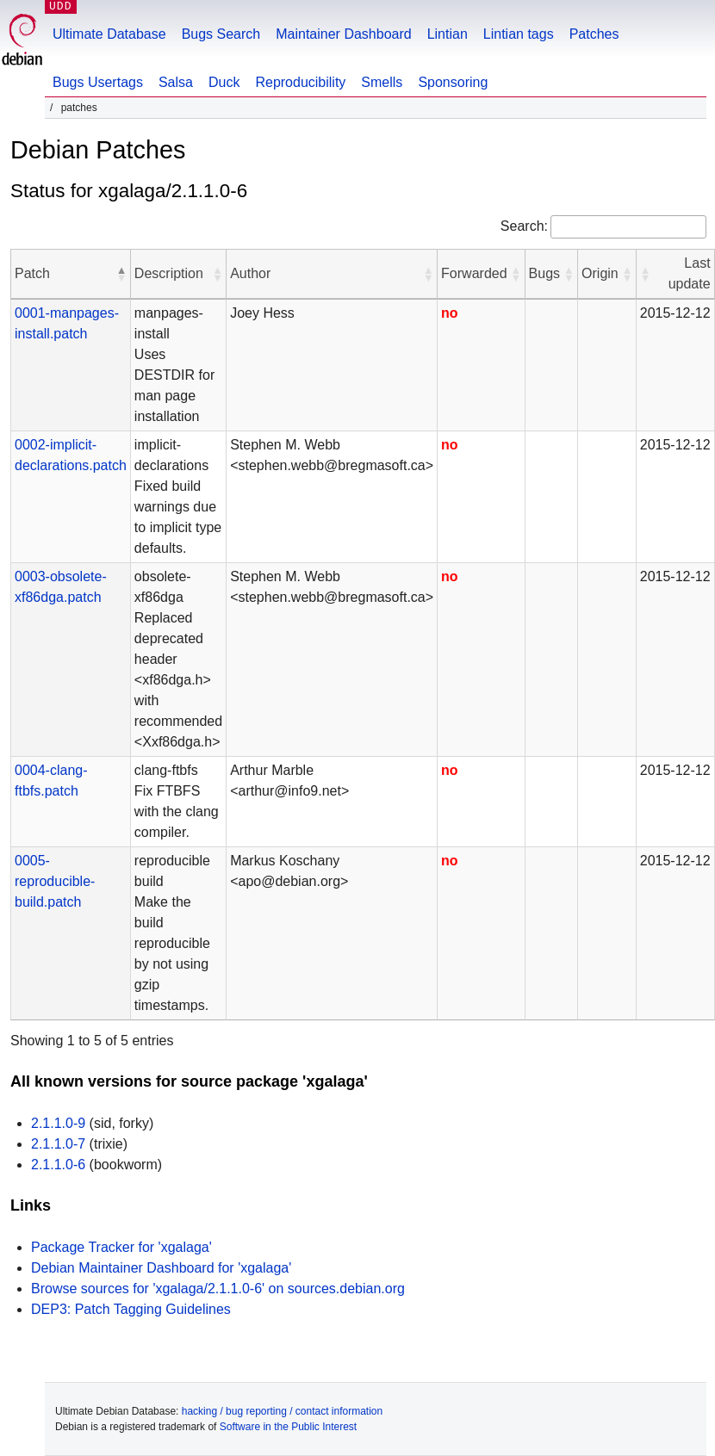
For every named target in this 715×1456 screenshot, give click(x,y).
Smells (381, 82)
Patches (594, 34)
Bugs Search (221, 34)
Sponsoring (453, 82)
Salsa (176, 82)
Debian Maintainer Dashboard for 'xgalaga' (161, 1268)
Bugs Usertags (98, 82)
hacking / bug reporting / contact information (282, 1411)
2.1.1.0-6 (58, 1164)
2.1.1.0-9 (58, 1123)
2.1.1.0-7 (58, 1144)
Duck (223, 82)
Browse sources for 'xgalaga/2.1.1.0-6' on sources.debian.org (218, 1288)
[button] (121, 273)
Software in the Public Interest (288, 1427)
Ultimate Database (109, 34)
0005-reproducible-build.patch (55, 881)
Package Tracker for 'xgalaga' (121, 1247)
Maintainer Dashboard (343, 34)
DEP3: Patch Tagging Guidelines (131, 1309)
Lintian (447, 34)
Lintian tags (518, 34)
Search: (524, 226)
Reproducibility (300, 82)
